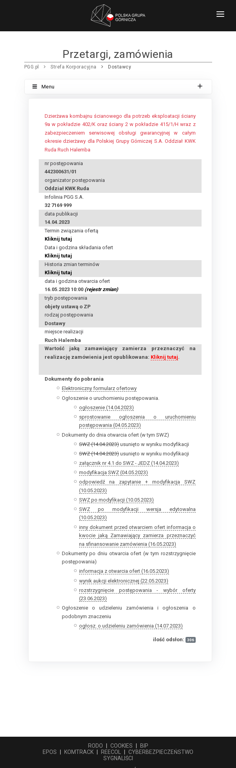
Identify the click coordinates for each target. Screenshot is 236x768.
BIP (144, 746)
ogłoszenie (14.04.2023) (106, 407)
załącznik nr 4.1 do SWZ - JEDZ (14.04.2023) (129, 463)
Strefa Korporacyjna (73, 67)
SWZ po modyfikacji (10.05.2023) (116, 500)
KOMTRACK (79, 752)
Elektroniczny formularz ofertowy (99, 388)
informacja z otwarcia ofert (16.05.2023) (124, 571)
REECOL (111, 752)
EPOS (50, 752)
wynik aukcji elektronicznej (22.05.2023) (123, 581)
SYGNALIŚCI (118, 758)
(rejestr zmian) (101, 289)
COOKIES (121, 746)
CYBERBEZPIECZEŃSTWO (160, 752)
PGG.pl (31, 67)
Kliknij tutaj (58, 239)
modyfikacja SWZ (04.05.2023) (113, 472)
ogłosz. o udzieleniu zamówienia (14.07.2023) (131, 626)
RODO (95, 746)
